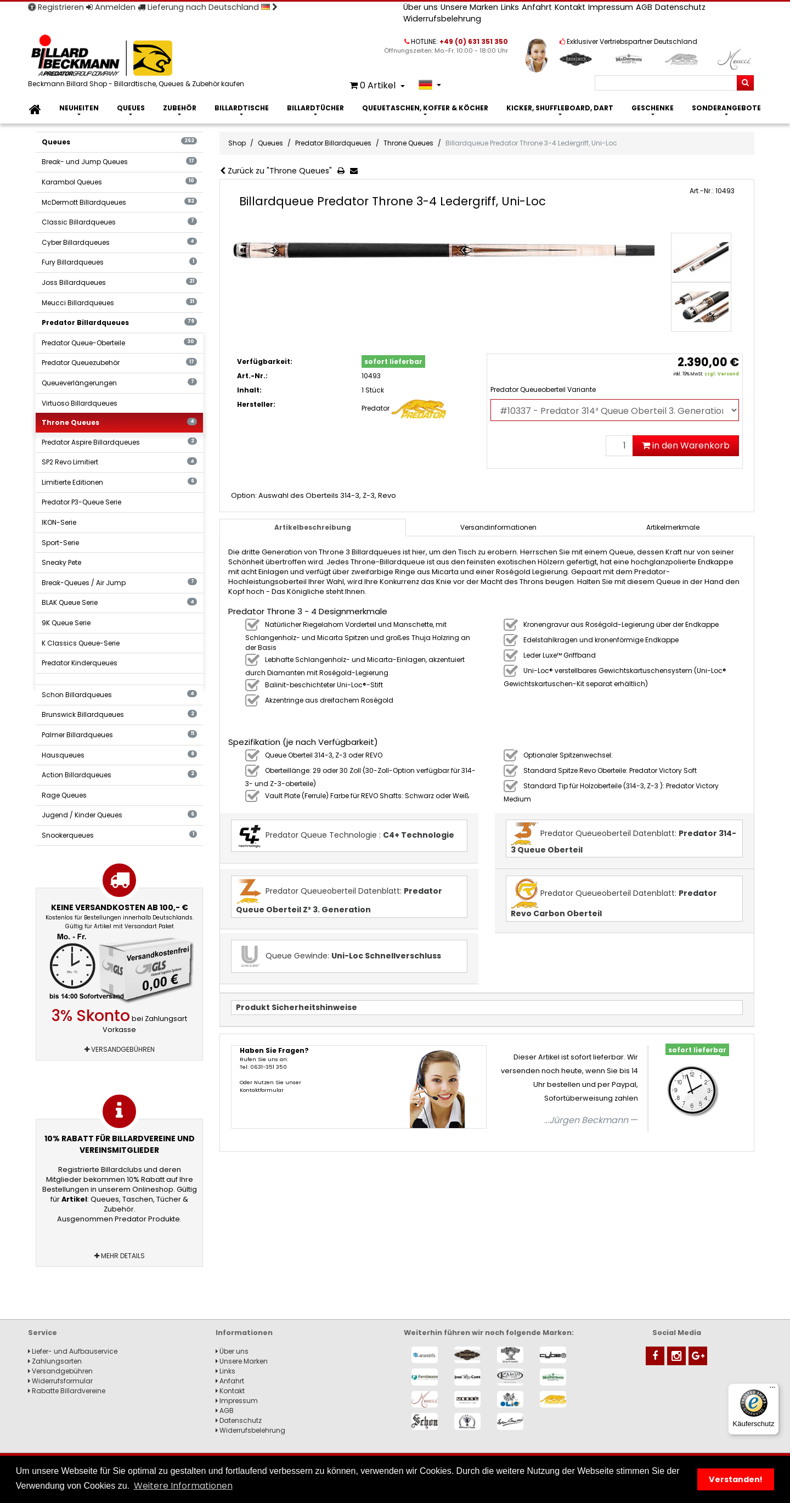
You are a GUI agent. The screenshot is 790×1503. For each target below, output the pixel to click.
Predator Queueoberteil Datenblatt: (623, 838)
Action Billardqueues (119, 774)
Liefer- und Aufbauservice (72, 1351)
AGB (644, 7)
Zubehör (179, 108)
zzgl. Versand (721, 374)
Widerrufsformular (60, 1381)
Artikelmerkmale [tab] (672, 527)
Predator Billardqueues (119, 322)
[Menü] (772, 1390)
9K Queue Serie (66, 622)
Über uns (420, 7)
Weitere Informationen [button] (183, 1485)
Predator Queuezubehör (119, 362)
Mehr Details (119, 1255)
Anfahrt (537, 7)
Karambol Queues (119, 182)
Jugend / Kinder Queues (119, 815)
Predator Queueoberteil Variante (543, 389)
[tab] (499, 527)
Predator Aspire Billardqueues (119, 442)
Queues (131, 108)
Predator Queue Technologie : (345, 835)
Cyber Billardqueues (119, 242)
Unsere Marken (469, 7)
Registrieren (56, 7)
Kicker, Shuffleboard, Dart (559, 108)
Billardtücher (315, 108)
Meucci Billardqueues (119, 302)
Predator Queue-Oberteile (119, 342)
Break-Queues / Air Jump (119, 582)
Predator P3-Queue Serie (81, 502)
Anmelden (111, 7)
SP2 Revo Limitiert (119, 462)
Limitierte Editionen (119, 482)
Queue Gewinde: (338, 956)
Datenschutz (680, 7)
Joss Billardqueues (119, 282)
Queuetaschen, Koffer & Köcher (425, 108)
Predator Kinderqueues (79, 663)
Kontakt (570, 7)
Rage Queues (64, 795)
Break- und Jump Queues (119, 161)
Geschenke (652, 108)
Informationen (244, 1332)
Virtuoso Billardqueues (79, 403)
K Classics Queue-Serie (81, 643)
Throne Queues (119, 422)
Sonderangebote (726, 108)
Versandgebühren (119, 1049)
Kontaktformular (262, 1089)
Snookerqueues (119, 835)
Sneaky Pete (61, 562)
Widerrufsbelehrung (442, 18)
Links (510, 7)
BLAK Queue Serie (119, 602)
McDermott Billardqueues (119, 202)
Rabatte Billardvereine (66, 1390)
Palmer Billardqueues (119, 734)
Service (42, 1332)
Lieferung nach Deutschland (208, 7)
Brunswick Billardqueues (119, 714)
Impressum (610, 7)
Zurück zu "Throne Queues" (276, 170)
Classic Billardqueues (119, 222)
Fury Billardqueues (119, 262)
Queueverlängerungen (119, 383)
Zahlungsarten (55, 1361)
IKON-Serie (59, 522)
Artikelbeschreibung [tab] (312, 527)
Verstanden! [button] (736, 1479)
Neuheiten (79, 108)
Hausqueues (119, 755)
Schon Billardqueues (119, 694)
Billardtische (242, 108)
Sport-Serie (60, 542)
